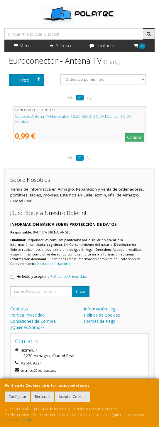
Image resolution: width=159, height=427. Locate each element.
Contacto (102, 45)
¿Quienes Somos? (27, 327)
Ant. (70, 97)
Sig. (89, 97)
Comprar (134, 137)
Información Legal (101, 309)
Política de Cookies (19, 419)
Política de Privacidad (54, 263)
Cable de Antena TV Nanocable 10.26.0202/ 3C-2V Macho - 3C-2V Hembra (73, 119)
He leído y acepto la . (51, 276)
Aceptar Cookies (72, 396)
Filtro (29, 80)
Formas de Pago (100, 321)
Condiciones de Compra (33, 321)
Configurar (17, 396)
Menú (22, 45)
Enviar (81, 291)
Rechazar (42, 396)
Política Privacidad (27, 315)
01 (80, 97)
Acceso (60, 45)
